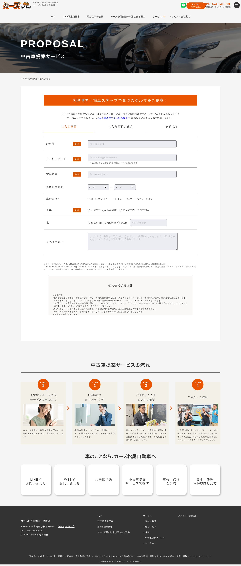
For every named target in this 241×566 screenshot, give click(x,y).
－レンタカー (149, 545)
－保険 (146, 534)
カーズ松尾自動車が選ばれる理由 (128, 16)
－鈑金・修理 (149, 528)
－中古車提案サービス (154, 539)
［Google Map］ (66, 528)
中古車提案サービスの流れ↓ (112, 117)
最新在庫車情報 (95, 16)
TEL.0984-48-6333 (31, 532)
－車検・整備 (149, 523)
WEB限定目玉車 (71, 16)
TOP (53, 16)
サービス (157, 16)
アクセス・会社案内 (179, 16)
